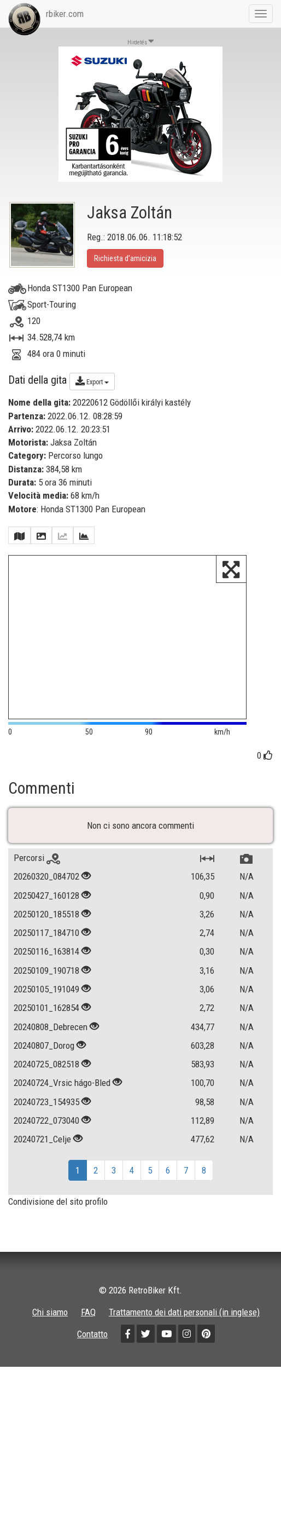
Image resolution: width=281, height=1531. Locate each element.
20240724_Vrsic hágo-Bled (62, 1090)
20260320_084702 (46, 884)
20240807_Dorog (44, 1052)
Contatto (92, 1341)
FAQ (88, 1319)
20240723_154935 (46, 1109)
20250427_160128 (46, 902)
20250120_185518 (46, 921)
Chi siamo (50, 1319)
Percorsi (37, 864)
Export (92, 381)
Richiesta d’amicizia (125, 258)
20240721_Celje (42, 1146)
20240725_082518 (46, 1071)
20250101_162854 (46, 1014)
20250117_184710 (46, 939)
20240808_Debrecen (50, 1034)
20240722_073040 (46, 1127)
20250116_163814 (46, 959)
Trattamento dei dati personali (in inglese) (184, 1319)
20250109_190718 (46, 977)
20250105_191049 (46, 996)
